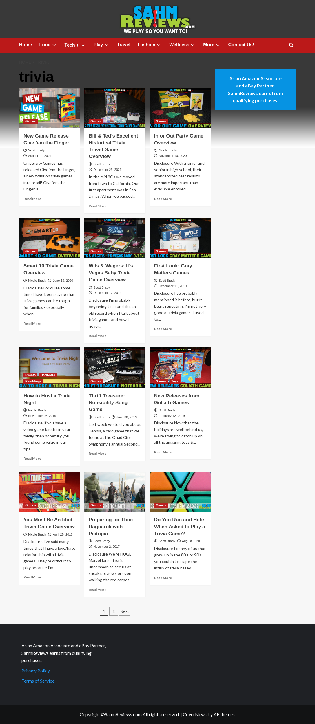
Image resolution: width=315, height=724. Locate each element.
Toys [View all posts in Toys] (175, 381)
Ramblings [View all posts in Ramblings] (33, 381)
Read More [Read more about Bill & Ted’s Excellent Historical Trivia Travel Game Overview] (97, 206)
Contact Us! (241, 44)
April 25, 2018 (62, 534)
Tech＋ (75, 45)
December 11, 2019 (173, 286)
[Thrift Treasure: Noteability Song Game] (114, 367)
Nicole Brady (168, 150)
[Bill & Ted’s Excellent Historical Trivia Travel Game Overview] (114, 108)
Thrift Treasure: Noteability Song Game (108, 403)
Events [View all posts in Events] (30, 375)
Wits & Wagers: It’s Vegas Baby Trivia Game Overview (111, 273)
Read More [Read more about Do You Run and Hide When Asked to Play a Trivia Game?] (163, 577)
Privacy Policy (35, 670)
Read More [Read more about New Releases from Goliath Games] (163, 452)
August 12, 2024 (39, 155)
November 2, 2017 (106, 546)
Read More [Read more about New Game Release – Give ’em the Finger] (32, 199)
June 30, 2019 (126, 417)
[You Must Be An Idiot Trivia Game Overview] (49, 492)
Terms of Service (37, 680)
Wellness (182, 44)
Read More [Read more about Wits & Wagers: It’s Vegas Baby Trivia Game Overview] (97, 335)
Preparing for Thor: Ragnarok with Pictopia (111, 526)
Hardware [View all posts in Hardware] (48, 375)
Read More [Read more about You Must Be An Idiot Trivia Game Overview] (32, 577)
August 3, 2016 (192, 541)
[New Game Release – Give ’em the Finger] (49, 108)
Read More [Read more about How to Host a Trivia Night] (32, 458)
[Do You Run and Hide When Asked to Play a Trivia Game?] (180, 492)
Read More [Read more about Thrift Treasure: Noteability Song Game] (97, 453)
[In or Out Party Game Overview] (180, 108)
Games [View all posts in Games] (30, 121)
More (212, 44)
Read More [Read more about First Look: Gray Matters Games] (163, 329)
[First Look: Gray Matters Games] (180, 238)
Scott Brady (36, 150)
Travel (123, 44)
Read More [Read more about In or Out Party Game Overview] (163, 199)
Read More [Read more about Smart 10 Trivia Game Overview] (32, 323)
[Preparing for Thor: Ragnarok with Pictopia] (114, 492)
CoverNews (195, 714)
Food (48, 44)
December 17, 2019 (107, 292)
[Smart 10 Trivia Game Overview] (49, 238)
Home (25, 44)
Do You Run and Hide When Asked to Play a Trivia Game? (179, 526)
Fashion (150, 44)
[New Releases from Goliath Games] (180, 367)
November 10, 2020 (173, 155)
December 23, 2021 (107, 169)
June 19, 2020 (63, 280)
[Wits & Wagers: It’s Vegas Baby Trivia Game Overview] (114, 238)
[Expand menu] (54, 45)
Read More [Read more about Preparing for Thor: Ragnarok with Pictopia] (97, 589)
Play (102, 44)
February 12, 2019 (172, 415)
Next (124, 611)
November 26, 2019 (42, 415)
